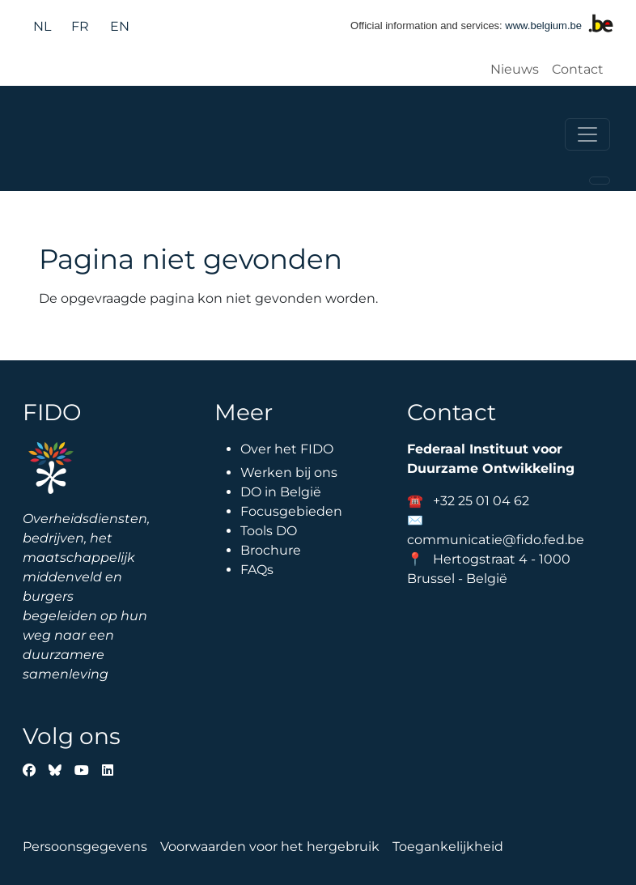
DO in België (280, 492)
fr (80, 26)
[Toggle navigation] (587, 134)
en (119, 26)
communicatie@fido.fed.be (495, 539)
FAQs (256, 569)
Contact (578, 69)
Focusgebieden (291, 511)
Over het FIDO (286, 449)
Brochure (270, 550)
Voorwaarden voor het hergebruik (269, 846)
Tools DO (268, 530)
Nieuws (514, 69)
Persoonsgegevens (85, 846)
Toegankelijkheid (447, 846)
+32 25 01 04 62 (481, 500)
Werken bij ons (288, 472)
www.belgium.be (543, 25)
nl (42, 26)
